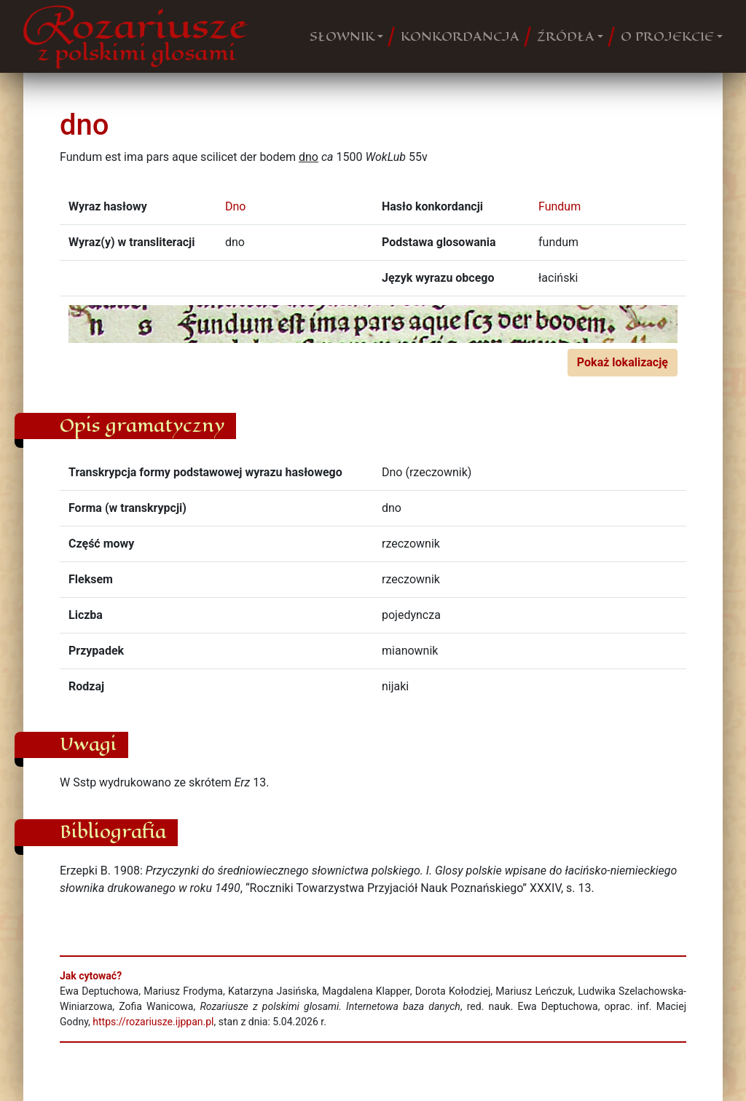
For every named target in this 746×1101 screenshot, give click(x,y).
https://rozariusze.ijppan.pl (153, 1021)
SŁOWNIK (342, 36)
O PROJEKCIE (667, 36)
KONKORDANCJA (460, 36)
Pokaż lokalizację (622, 362)
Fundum (559, 206)
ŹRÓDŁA (565, 36)
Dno (235, 206)
